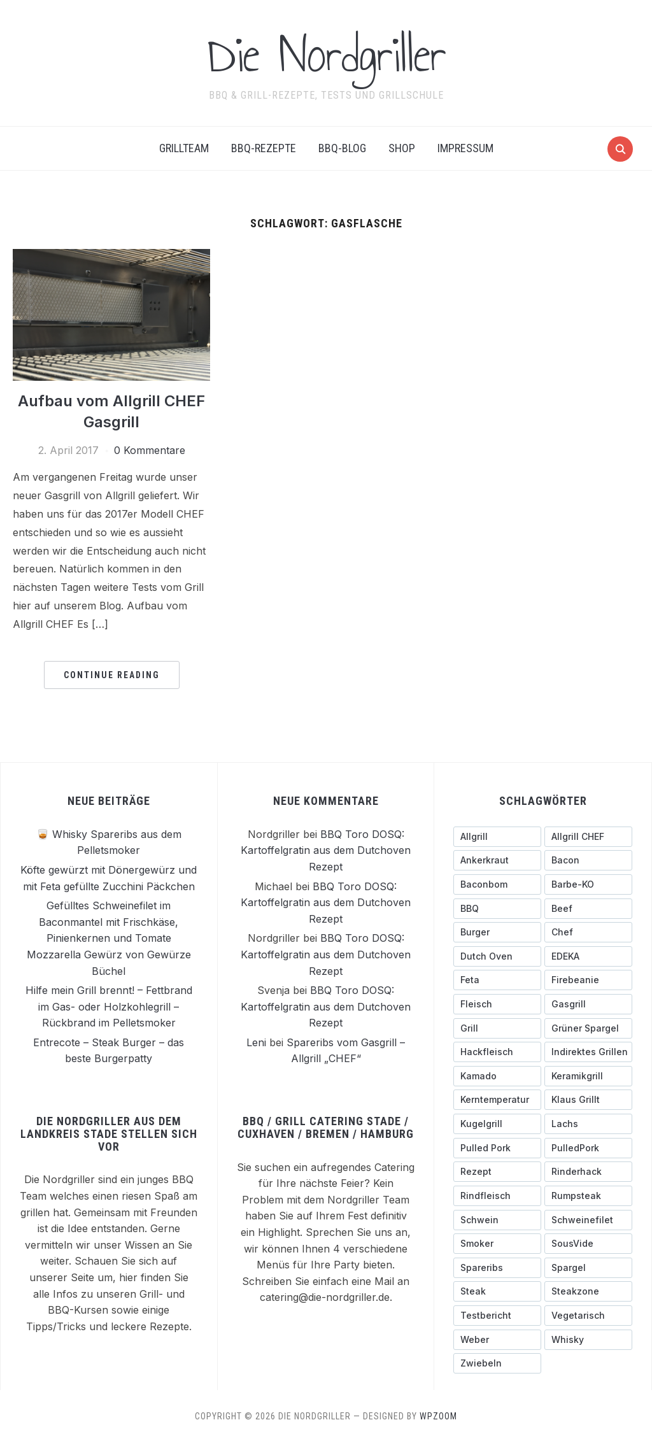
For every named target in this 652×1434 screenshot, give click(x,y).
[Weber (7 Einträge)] (497, 1339)
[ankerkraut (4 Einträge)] (497, 859)
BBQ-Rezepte (263, 148)
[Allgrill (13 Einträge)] (497, 836)
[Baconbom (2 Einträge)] (497, 884)
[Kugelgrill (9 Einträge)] (497, 1123)
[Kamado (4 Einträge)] (497, 1075)
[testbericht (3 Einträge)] (497, 1315)
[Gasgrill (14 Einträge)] (588, 1003)
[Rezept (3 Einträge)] (497, 1171)
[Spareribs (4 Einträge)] (497, 1267)
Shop (401, 148)
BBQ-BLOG (342, 148)
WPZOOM (438, 1415)
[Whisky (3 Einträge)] (588, 1339)
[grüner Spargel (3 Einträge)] (588, 1028)
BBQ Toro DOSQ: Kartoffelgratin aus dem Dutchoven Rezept (326, 849)
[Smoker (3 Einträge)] (497, 1243)
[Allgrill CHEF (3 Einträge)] (588, 836)
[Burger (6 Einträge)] (497, 931)
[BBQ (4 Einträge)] (497, 908)
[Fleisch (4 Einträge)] (497, 1003)
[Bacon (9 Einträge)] (588, 859)
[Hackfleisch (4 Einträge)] (497, 1051)
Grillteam (184, 148)
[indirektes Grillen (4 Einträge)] (588, 1051)
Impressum (465, 148)
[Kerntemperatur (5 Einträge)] (497, 1100)
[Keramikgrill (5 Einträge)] (588, 1075)
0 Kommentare (149, 449)
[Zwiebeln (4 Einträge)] (497, 1362)
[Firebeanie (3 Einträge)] (588, 979)
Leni (256, 1041)
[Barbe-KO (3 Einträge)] (588, 884)
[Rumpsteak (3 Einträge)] (588, 1195)
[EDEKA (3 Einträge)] (588, 956)
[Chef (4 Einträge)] (588, 931)
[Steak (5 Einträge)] (497, 1291)
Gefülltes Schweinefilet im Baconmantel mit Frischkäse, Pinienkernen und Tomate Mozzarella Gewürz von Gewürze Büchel (109, 937)
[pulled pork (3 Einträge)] (497, 1147)
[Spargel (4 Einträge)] (588, 1267)
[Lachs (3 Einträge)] (588, 1123)
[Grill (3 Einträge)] (497, 1028)
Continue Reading (112, 674)
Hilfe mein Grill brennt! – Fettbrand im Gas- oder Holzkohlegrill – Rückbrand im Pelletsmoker (108, 1005)
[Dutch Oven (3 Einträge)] (497, 956)
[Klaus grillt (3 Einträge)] (588, 1100)
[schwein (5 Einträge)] (497, 1219)
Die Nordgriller (326, 55)
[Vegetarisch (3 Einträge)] (588, 1315)
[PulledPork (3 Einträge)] (588, 1147)
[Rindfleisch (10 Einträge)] (497, 1195)
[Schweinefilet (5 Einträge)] (588, 1219)
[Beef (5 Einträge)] (588, 908)
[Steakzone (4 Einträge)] (588, 1291)
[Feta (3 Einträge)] (497, 979)
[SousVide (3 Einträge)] (588, 1243)
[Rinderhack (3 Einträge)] (588, 1171)
